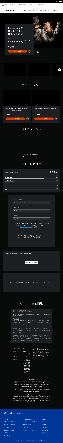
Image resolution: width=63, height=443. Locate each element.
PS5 (11, 4)
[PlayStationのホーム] (2, 4)
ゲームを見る (55, 9)
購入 (35, 4)
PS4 (14, 4)
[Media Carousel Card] (15, 68)
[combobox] (31, 201)
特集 (29, 9)
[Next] (59, 68)
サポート (40, 4)
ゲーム (6, 4)
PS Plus (19, 4)
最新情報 (30, 4)
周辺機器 (24, 4)
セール (35, 9)
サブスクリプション (44, 9)
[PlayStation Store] (8, 9)
